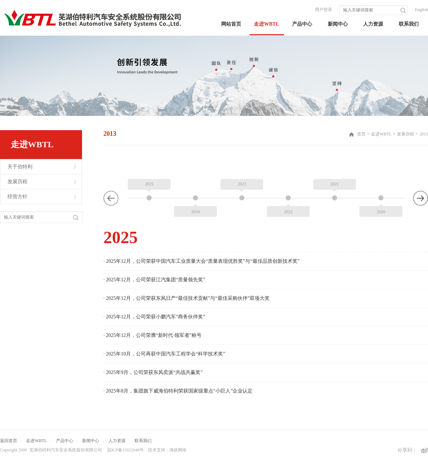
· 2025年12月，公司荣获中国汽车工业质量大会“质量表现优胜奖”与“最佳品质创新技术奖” (201, 261)
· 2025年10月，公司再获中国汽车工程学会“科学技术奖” (164, 354)
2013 (423, 134)
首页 (361, 134)
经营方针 (17, 196)
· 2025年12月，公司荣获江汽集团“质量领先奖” (154, 279)
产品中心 (302, 24)
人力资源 (373, 24)
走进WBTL (266, 24)
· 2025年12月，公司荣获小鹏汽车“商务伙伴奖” (154, 316)
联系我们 (409, 24)
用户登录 (323, 9)
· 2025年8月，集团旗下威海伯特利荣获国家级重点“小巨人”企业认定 (178, 391)
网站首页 (231, 24)
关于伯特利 (19, 166)
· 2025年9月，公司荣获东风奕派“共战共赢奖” (153, 372)
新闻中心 (338, 24)
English (421, 9)
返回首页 (8, 440)
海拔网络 (178, 449)
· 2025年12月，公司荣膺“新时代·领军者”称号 (152, 335)
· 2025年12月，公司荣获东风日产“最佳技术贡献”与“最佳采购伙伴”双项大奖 (186, 298)
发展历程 (17, 181)
